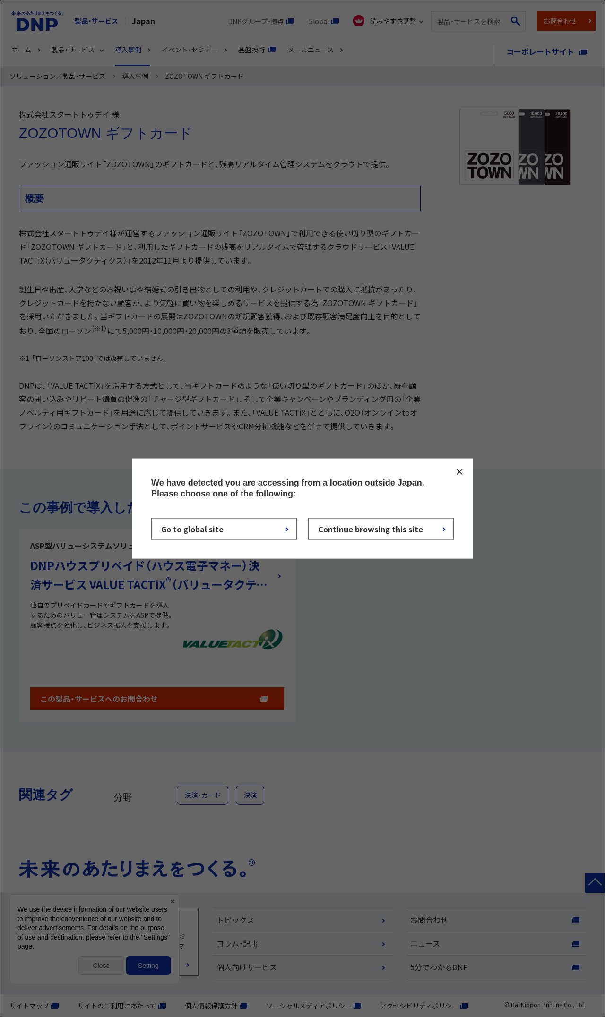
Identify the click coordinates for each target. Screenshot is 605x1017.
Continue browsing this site (370, 529)
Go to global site (192, 529)
